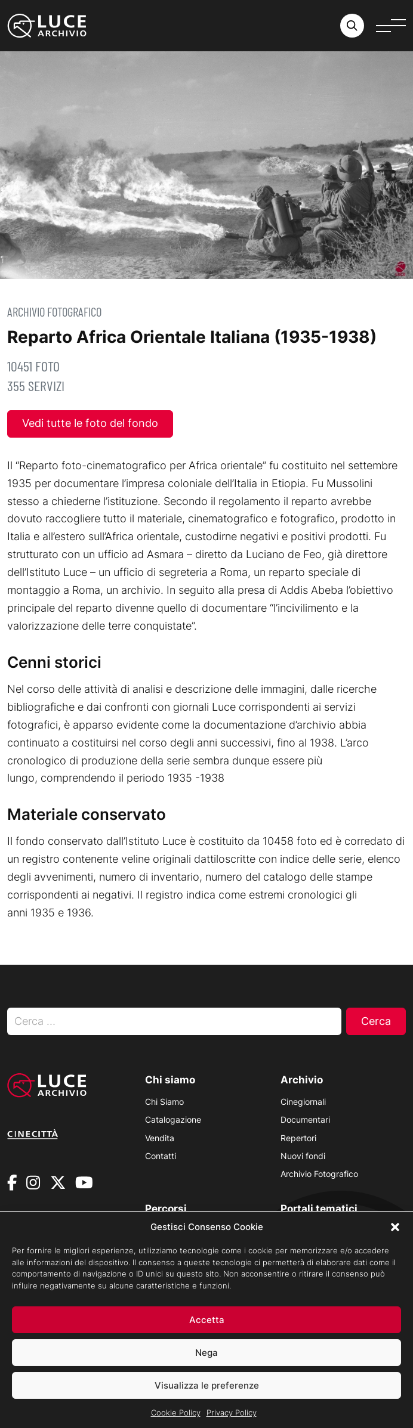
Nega (206, 1366)
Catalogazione (173, 1119)
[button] (395, 1241)
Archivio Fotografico (54, 311)
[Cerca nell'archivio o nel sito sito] (352, 26)
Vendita (159, 1138)
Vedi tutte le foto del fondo (90, 423)
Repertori (298, 1138)
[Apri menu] (391, 26)
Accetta (206, 1333)
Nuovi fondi (303, 1156)
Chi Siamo (164, 1101)
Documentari (305, 1119)
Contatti (160, 1156)
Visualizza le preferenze (207, 1399)
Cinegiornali (303, 1101)
